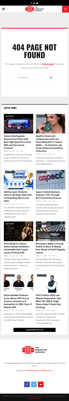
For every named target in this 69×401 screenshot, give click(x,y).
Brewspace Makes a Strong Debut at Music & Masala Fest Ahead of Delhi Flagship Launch (50, 248)
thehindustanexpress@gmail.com (39, 370)
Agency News (10, 116)
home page (48, 64)
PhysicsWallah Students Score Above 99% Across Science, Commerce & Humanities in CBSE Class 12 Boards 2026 (18, 301)
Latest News (10, 108)
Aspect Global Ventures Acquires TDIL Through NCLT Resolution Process (48, 195)
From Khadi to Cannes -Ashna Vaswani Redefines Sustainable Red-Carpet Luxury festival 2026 (16, 248)
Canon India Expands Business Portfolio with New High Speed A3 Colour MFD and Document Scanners (17, 142)
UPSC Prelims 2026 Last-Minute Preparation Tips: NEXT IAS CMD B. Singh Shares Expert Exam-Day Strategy (48, 301)
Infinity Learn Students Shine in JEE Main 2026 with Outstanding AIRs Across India (18, 196)
